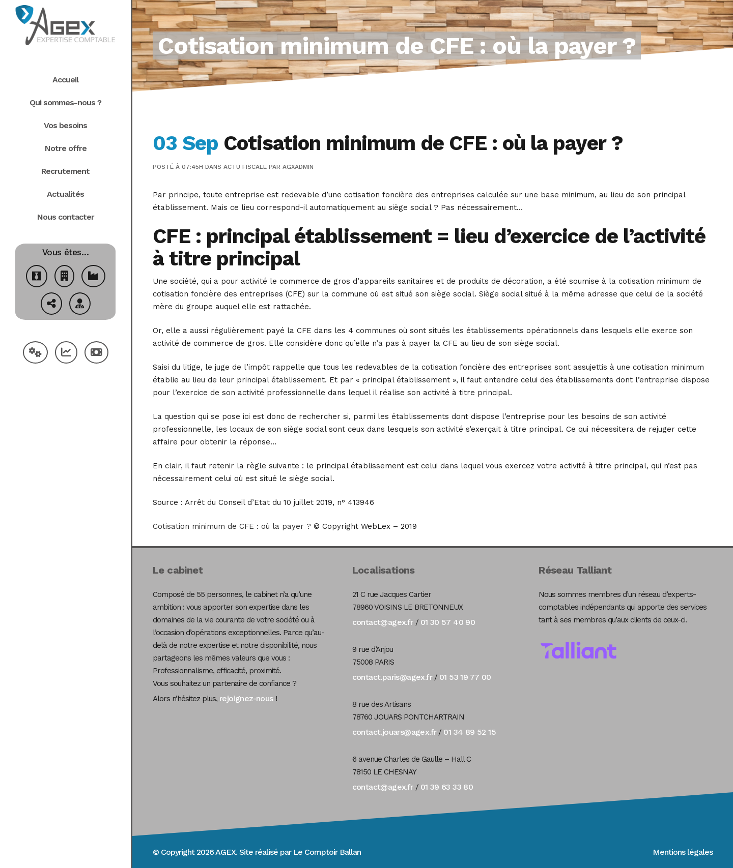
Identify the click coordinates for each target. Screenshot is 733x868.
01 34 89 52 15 (469, 732)
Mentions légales (683, 852)
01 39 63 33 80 (446, 787)
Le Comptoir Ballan (327, 852)
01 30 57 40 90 (447, 622)
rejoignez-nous (246, 698)
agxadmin (298, 166)
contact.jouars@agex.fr (394, 732)
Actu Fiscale (245, 166)
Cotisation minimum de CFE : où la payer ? (232, 526)
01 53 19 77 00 (465, 677)
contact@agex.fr (382, 622)
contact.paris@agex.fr (392, 677)
